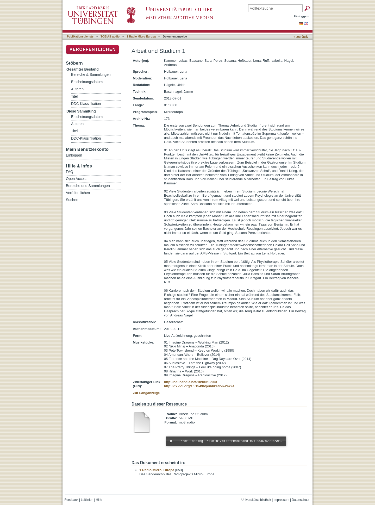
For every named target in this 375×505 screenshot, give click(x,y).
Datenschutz (300, 500)
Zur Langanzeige (146, 393)
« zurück (300, 37)
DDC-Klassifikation (86, 104)
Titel (74, 96)
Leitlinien (87, 500)
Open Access (77, 179)
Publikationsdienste (80, 36)
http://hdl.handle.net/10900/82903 (190, 382)
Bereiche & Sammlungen (91, 75)
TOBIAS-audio (110, 36)
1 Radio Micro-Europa (141, 36)
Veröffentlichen (93, 49)
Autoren (77, 89)
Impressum (281, 500)
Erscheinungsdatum (87, 82)
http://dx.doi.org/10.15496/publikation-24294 (199, 386)
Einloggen (301, 16)
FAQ (69, 172)
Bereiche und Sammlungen (88, 186)
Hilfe (99, 500)
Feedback (71, 500)
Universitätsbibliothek (256, 500)
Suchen (72, 200)
